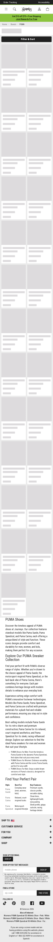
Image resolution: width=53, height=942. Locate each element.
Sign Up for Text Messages (15, 865)
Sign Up (8, 859)
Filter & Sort (26, 39)
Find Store (43, 893)
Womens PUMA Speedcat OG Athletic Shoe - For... (26, 921)
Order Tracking (10, 2)
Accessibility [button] (44, 2)
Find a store (8, 888)
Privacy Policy (17, 880)
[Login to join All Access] (26, 16)
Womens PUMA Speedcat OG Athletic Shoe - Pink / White (26, 915)
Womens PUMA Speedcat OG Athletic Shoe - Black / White (26, 918)
